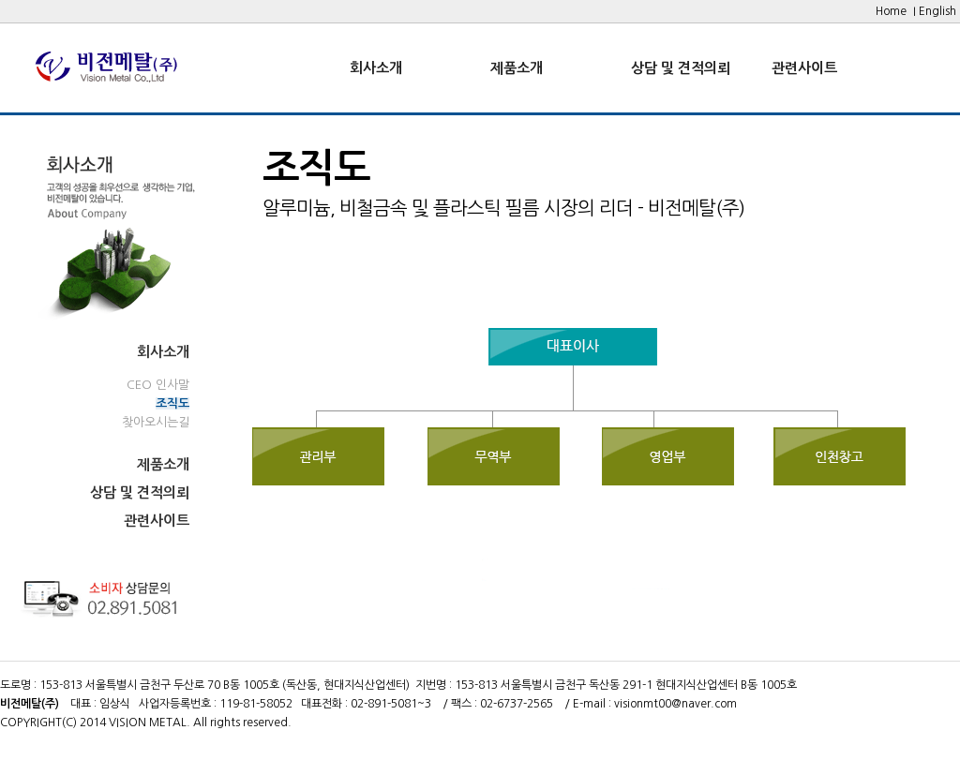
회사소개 (376, 68)
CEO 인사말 (158, 385)
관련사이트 (804, 68)
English (937, 11)
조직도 (172, 403)
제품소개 (516, 68)
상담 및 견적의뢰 (680, 68)
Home (891, 11)
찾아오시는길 (155, 422)
